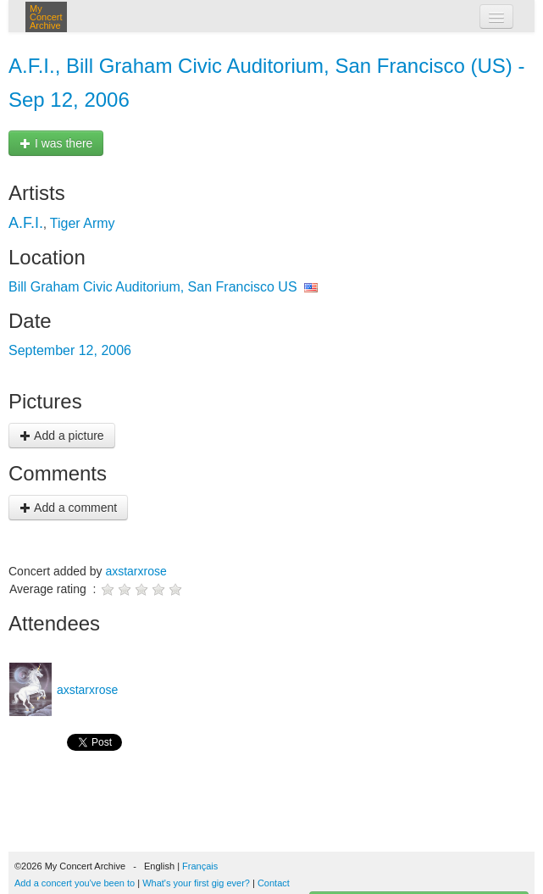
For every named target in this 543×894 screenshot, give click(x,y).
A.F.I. (25, 222)
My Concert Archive (46, 17)
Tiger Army (82, 223)
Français (200, 866)
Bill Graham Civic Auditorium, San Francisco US (152, 287)
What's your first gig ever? (196, 883)
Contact (274, 883)
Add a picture (61, 435)
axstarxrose (135, 571)
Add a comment (68, 507)
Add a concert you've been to (74, 883)
